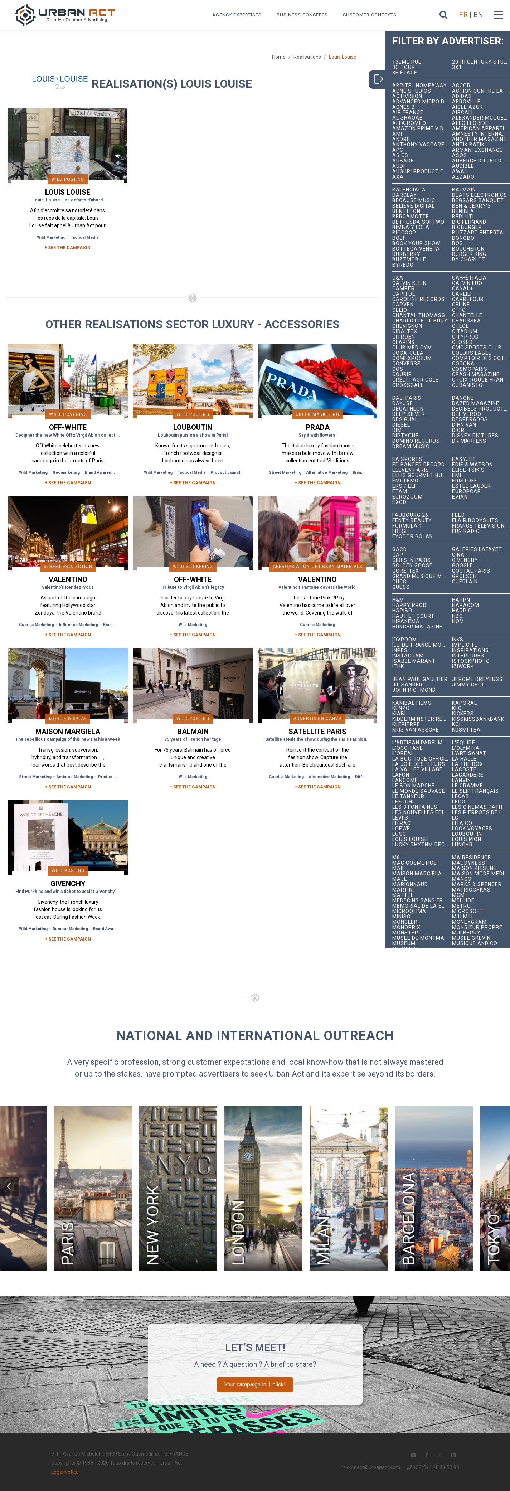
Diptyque (405, 435)
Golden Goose (412, 565)
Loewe (401, 828)
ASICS (400, 155)
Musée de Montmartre (422, 938)
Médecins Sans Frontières (422, 900)
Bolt (398, 238)
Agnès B (403, 107)
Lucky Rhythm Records (422, 845)
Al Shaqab (407, 118)
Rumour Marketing (70, 929)
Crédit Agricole (415, 380)
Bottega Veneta (416, 249)
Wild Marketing (51, 237)
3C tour (403, 67)
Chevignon (407, 326)
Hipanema (406, 621)
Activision (407, 96)
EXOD (399, 502)
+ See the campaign (68, 482)
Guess (401, 587)
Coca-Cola (408, 353)
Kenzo (401, 708)
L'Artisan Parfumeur (422, 743)
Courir (402, 374)
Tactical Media (84, 237)
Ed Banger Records (420, 464)
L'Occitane (407, 748)
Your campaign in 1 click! (255, 1384)
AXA (398, 177)
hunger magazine (417, 627)
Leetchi (403, 802)
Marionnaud (410, 884)
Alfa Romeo (409, 123)
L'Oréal (403, 753)
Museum (404, 943)
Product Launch (226, 472)
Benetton (406, 211)
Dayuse (402, 403)
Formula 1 (407, 526)
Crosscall (408, 385)
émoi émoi (406, 481)
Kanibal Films (412, 703)
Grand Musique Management (422, 576)
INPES (400, 650)
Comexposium (412, 358)
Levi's (400, 818)
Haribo (402, 610)
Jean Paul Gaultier (420, 679)
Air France (407, 112)
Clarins (403, 342)
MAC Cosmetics (414, 863)
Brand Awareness (102, 472)
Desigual (405, 419)
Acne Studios (411, 91)
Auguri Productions (421, 171)
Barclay (404, 195)
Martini (403, 890)
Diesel (401, 425)
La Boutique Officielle (422, 759)
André (401, 139)
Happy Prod (409, 605)
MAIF (398, 868)
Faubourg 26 (410, 515)
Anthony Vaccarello (422, 144)
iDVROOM (404, 639)
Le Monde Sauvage (418, 791)
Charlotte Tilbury (420, 321)
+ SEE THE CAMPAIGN (67, 247)
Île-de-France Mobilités (422, 645)
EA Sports (407, 459)
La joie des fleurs (418, 764)
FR (463, 14)
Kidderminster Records (422, 719)
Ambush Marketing (75, 776)
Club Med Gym (412, 347)
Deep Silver (408, 414)
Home (279, 57)
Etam (399, 491)
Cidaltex (404, 331)
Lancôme (405, 780)
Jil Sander (407, 685)
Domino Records (416, 441)
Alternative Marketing (327, 472)
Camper (403, 288)
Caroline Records (418, 299)
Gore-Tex (405, 571)
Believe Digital (413, 206)
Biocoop (404, 232)
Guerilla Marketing (36, 624)
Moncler (405, 922)
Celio (399, 310)
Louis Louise (410, 839)
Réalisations (307, 57)
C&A (397, 278)
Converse (406, 363)
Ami (397, 134)
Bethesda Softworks (422, 222)
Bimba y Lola (410, 227)
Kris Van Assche (415, 730)
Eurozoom (407, 497)
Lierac (401, 823)
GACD (399, 549)
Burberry (406, 254)
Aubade (403, 161)
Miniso (401, 916)
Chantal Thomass (418, 315)
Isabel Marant (414, 661)
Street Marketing (285, 472)
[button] (9, 1186)
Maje (399, 879)
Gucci (400, 581)
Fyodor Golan (412, 536)
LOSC (399, 834)
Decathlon (408, 409)
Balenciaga (409, 190)
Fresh (400, 531)
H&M (398, 600)
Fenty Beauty (412, 520)
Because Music (413, 200)
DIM (397, 430)
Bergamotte (410, 216)
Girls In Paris (411, 560)
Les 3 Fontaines (414, 807)
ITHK (398, 666)
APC (397, 150)
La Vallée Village (417, 769)
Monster (405, 933)
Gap (397, 555)
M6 (396, 857)
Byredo (403, 265)
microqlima (409, 911)
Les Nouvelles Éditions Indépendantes (422, 812)
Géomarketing (66, 472)
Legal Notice (65, 1472)
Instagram (408, 656)
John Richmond (414, 690)
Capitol (403, 294)
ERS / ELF (404, 486)
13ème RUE (407, 62)
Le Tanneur (408, 796)
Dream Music (410, 446)
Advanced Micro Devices (422, 102)
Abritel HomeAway (419, 85)
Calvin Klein (409, 283)
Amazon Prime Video (421, 128)
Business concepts (302, 15)
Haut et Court (413, 616)
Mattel (403, 895)
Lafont (402, 775)
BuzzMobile (409, 259)
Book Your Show (416, 243)
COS (397, 369)
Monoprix (406, 927)
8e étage (404, 73)
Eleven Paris (410, 470)
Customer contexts (370, 15)
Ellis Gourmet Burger (422, 475)
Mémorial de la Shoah (422, 906)
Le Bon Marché (413, 785)
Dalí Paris (406, 398)
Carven (403, 304)
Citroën (403, 337)
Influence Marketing (78, 624)
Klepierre (406, 724)
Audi (398, 166)
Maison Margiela (417, 873)
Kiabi (399, 714)
